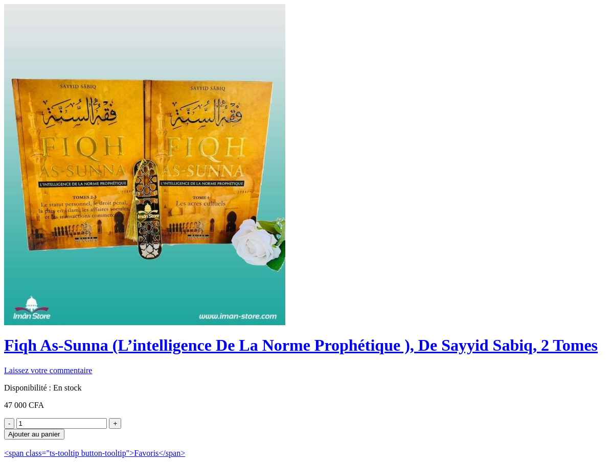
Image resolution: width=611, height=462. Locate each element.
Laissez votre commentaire (48, 370)
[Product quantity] (61, 423)
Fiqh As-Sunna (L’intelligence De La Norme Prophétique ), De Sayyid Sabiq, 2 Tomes (301, 345)
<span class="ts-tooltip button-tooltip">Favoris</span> (94, 453)
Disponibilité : (27, 387)
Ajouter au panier (34, 434)
